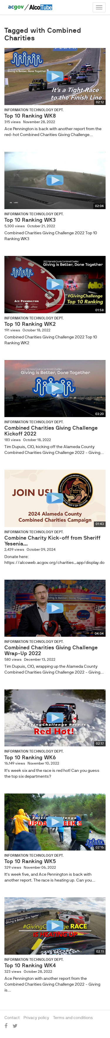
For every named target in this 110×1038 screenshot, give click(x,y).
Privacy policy (36, 1017)
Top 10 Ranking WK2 (30, 324)
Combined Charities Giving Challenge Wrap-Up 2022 (51, 650)
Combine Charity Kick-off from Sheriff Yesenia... (52, 541)
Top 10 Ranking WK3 (30, 220)
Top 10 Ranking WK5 (30, 861)
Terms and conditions (73, 1017)
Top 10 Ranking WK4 (30, 965)
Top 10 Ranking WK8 (30, 116)
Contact (12, 1017)
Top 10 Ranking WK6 (30, 757)
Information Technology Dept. (34, 110)
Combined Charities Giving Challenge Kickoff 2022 (51, 431)
